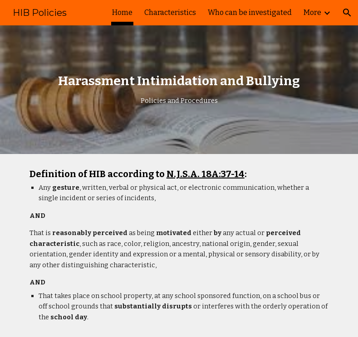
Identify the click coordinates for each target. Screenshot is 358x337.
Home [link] (122, 12)
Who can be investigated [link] (250, 12)
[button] (347, 13)
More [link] (312, 12)
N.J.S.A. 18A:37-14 (206, 173)
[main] (179, 89)
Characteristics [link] (170, 12)
